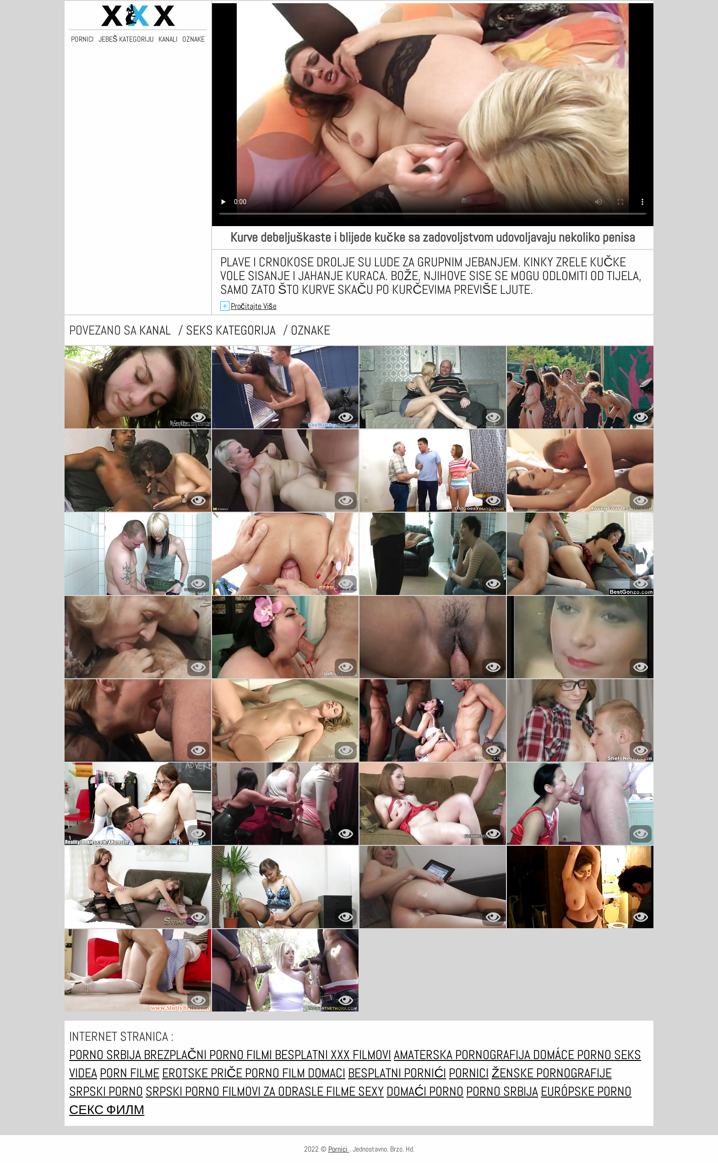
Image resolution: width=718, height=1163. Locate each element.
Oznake (193, 39)
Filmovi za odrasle (274, 1091)
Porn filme (129, 1073)
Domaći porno (424, 1091)
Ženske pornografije (551, 1073)
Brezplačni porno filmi (209, 1055)
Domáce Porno (573, 1055)
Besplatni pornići (397, 1073)
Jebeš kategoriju (126, 39)
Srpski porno (106, 1091)
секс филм (106, 1110)
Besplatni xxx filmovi (333, 1055)
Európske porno (586, 1091)
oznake (310, 330)
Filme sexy (355, 1091)
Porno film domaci (295, 1073)
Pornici (82, 39)
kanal (156, 330)
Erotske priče (203, 1073)
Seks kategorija (232, 330)
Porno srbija (106, 1055)
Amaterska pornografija (463, 1055)
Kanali (168, 39)
